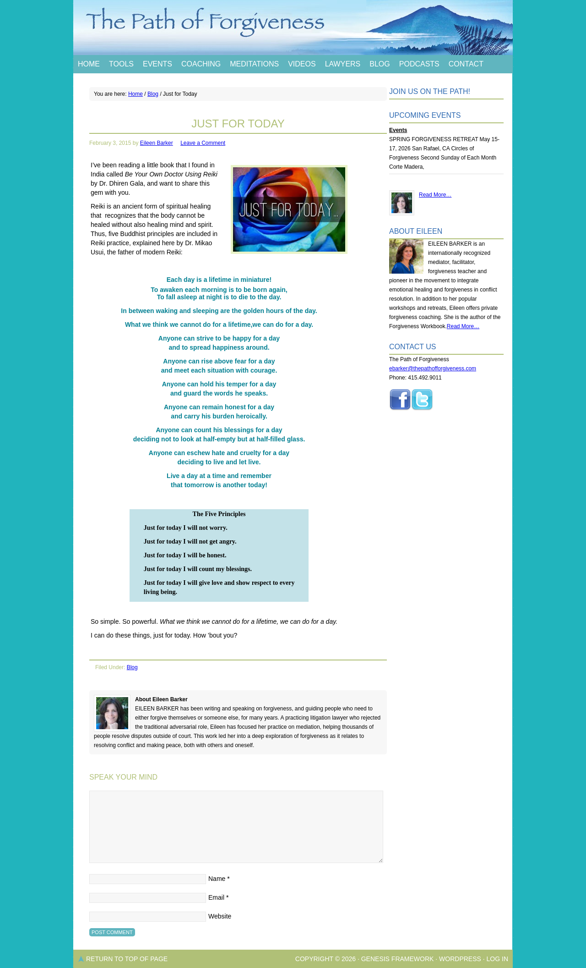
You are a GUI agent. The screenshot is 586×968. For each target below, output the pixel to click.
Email (216, 897)
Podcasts (419, 64)
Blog (379, 64)
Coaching (201, 64)
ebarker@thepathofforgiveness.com (432, 368)
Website (219, 916)
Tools (121, 64)
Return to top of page (127, 958)
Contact (466, 64)
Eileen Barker (156, 143)
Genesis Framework (397, 958)
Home (89, 64)
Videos (301, 64)
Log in (497, 958)
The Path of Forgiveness (293, 27)
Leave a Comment (202, 143)
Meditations (254, 64)
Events (157, 64)
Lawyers (343, 64)
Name (216, 878)
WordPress (460, 958)
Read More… (435, 195)
